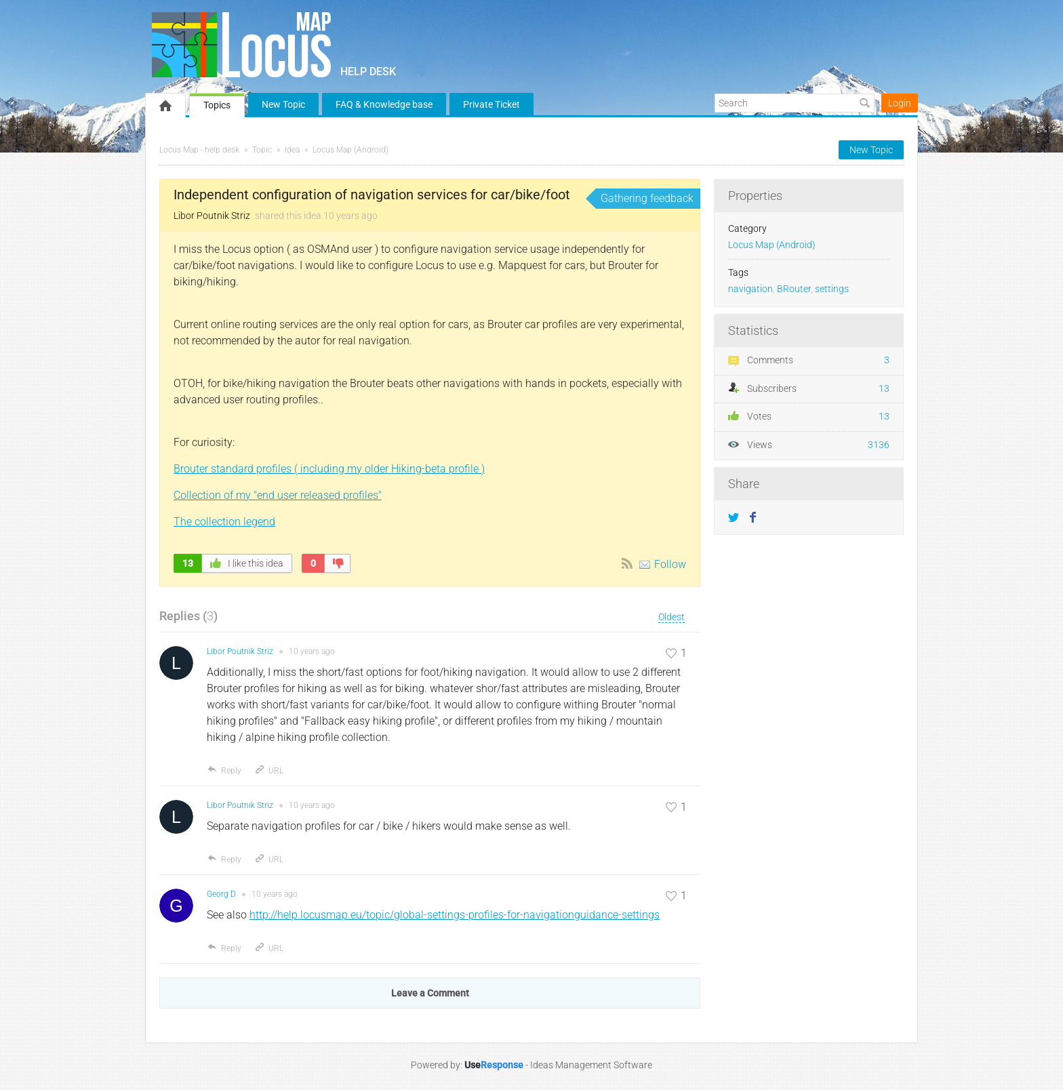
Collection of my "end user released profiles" (278, 495)
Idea (292, 150)
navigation (750, 289)
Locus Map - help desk (199, 150)
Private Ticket (491, 104)
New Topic (283, 104)
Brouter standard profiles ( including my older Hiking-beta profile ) (329, 468)
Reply (224, 770)
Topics (216, 105)
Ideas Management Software (591, 1065)
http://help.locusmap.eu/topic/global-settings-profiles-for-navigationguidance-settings (454, 914)
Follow (670, 564)
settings (832, 289)
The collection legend (224, 521)
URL (268, 770)
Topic (262, 150)
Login (899, 103)
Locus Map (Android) (350, 150)
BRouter (794, 289)
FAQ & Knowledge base (384, 104)
